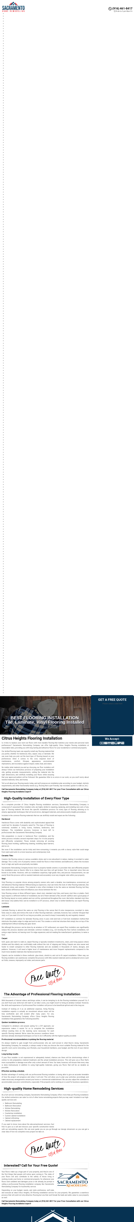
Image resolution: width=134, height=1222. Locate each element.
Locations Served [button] (81, 1215)
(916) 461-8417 (120, 8)
